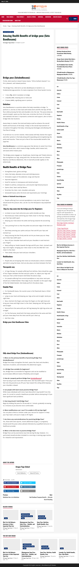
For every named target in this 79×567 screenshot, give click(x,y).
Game (58, 108)
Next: (40, 497)
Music (58, 151)
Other (58, 158)
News (58, 155)
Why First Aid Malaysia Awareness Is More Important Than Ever (9, 524)
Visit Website (21, 473)
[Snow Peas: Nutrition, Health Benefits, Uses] (48, 544)
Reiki (58, 173)
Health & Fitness (31, 17)
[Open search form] (67, 18)
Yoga (12, 32)
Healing (59, 119)
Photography (60, 162)
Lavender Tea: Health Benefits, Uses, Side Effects (67, 553)
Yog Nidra (59, 194)
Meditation (48, 17)
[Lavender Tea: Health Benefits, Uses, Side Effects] (67, 544)
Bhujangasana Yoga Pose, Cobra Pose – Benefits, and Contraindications (27, 524)
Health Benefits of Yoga (27, 516)
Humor (58, 133)
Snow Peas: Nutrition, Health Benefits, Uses (43, 523)
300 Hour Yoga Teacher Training (66, 234)
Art (57, 86)
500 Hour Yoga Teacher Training (66, 236)
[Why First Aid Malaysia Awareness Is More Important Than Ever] (10, 515)
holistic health (42, 518)
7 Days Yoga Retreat (62, 228)
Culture (59, 94)
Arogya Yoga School (9, 42)
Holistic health (57, 17)
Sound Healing (60, 180)
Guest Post (18, 20)
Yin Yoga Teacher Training (64, 238)
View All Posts (34, 473)
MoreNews (45, 565)
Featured (59, 101)
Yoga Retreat (20, 17)
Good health (6, 32)
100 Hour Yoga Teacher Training (66, 230)
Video (58, 191)
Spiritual (40, 17)
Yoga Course (9, 17)
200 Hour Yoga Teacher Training (66, 232)
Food (58, 104)
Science (59, 176)
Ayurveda (59, 90)
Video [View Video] (72, 19)
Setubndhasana (36, 378)
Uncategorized (60, 187)
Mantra (58, 140)
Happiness (59, 115)
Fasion (58, 97)
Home (2, 17)
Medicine (59, 144)
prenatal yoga (60, 169)
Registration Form (8, 20)
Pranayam (59, 166)
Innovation (59, 137)
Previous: (15, 496)
